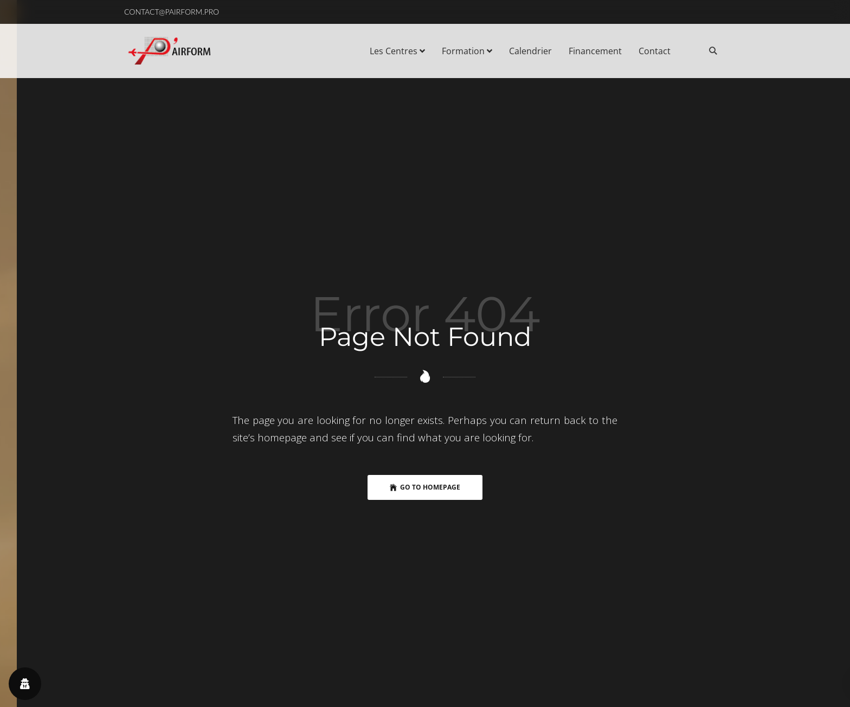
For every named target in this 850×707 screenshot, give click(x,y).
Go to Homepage (425, 488)
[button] (171, 11)
